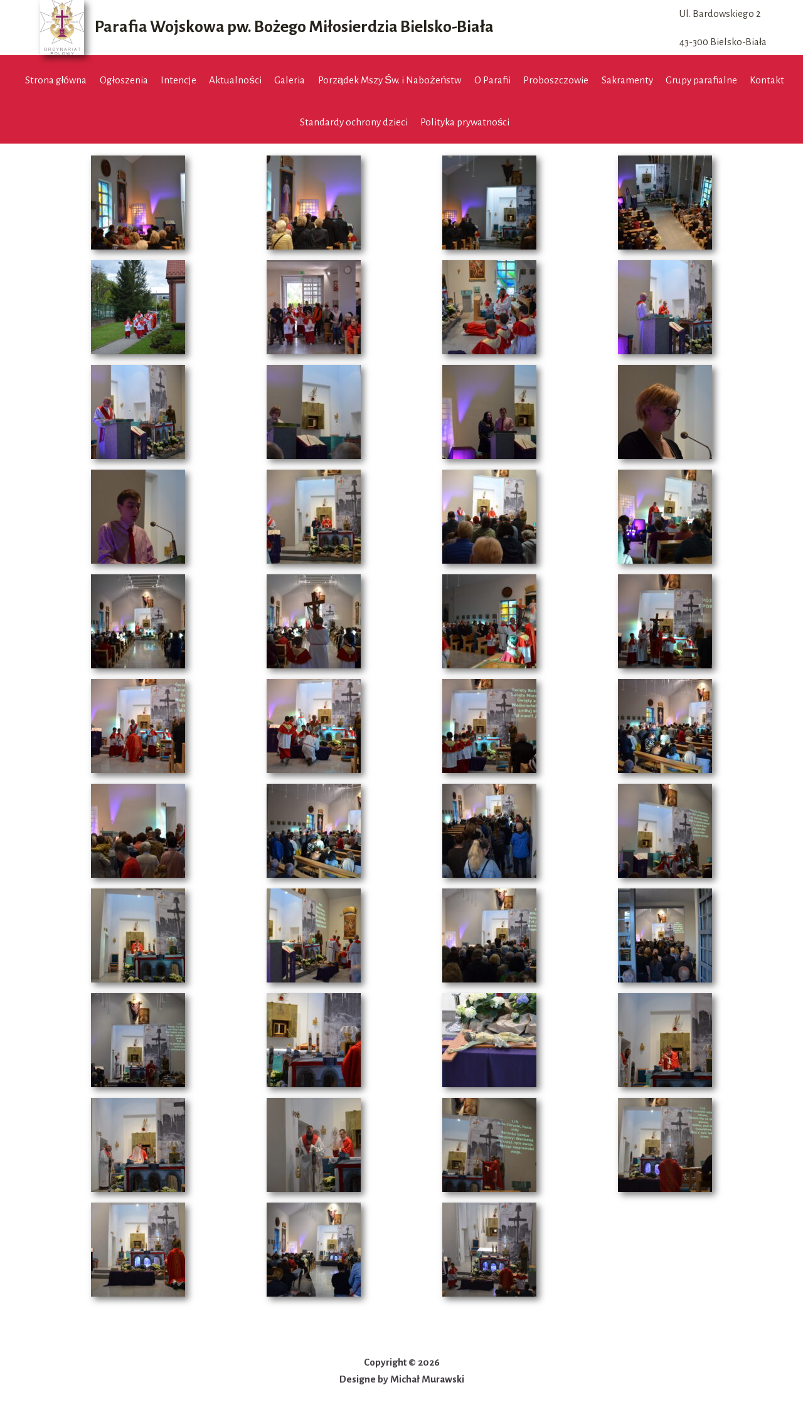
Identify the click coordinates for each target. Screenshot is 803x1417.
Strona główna (56, 80)
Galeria (289, 80)
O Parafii (492, 80)
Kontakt (767, 80)
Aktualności (235, 80)
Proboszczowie (555, 80)
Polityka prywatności (465, 122)
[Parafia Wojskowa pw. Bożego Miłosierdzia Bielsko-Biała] (267, 27)
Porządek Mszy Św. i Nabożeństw (390, 80)
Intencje (178, 80)
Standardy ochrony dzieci (354, 122)
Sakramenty (627, 80)
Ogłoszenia (124, 80)
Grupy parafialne (701, 80)
